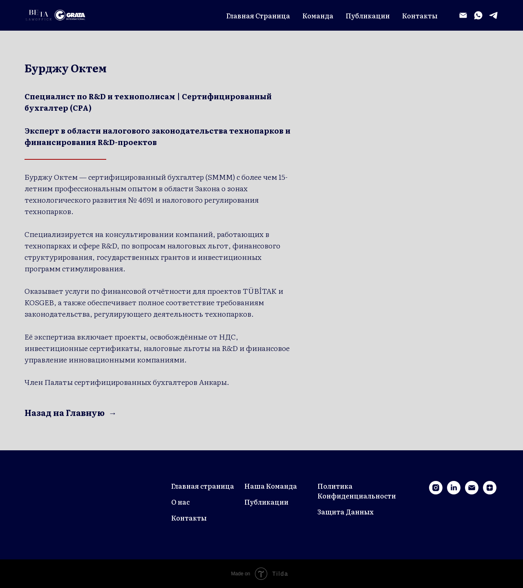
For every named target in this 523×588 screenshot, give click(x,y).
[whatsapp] (478, 15)
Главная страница (202, 486)
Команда (317, 15)
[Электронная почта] (463, 15)
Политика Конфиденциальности (356, 491)
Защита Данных (345, 511)
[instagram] (436, 492)
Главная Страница (258, 15)
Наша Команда (270, 486)
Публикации (368, 15)
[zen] (489, 492)
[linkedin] (453, 492)
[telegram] (493, 15)
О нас (180, 502)
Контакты (420, 15)
